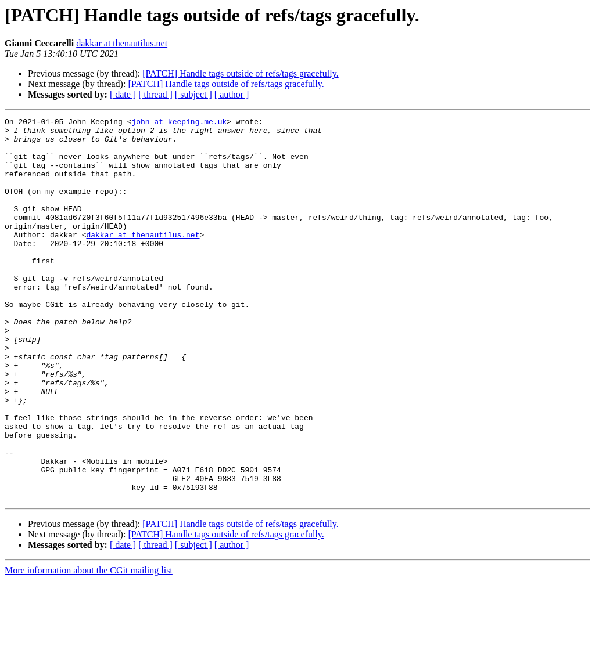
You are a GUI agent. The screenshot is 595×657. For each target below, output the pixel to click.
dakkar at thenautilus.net (121, 43)
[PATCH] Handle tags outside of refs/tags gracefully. (240, 73)
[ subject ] (193, 94)
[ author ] (231, 94)
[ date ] (123, 94)
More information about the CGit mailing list (89, 647)
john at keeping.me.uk (179, 123)
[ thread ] (155, 94)
